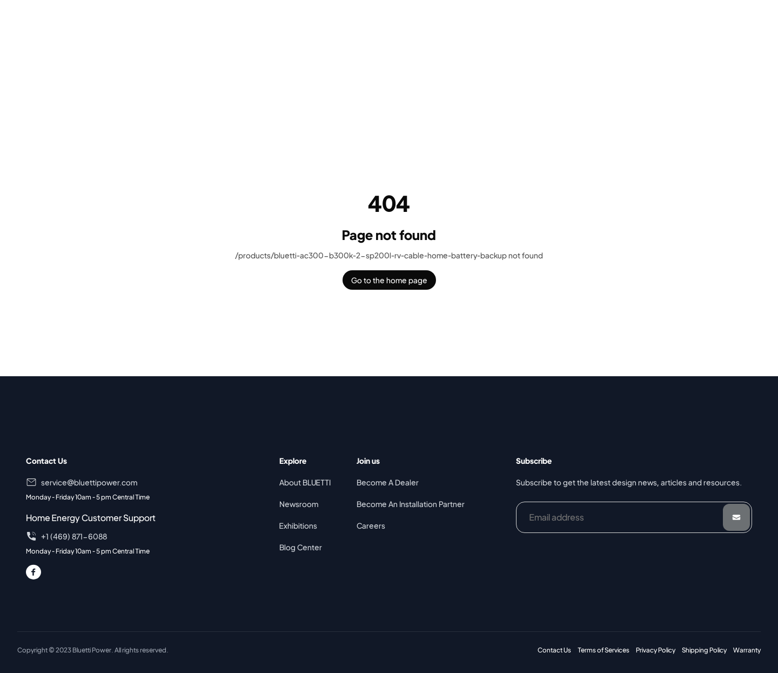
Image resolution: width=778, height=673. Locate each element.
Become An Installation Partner (411, 504)
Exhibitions (298, 525)
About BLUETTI (305, 482)
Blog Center (300, 547)
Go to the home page (389, 280)
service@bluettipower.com (89, 482)
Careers (371, 525)
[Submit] (736, 517)
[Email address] (634, 517)
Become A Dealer (388, 482)
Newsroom (298, 504)
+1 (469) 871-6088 (74, 536)
